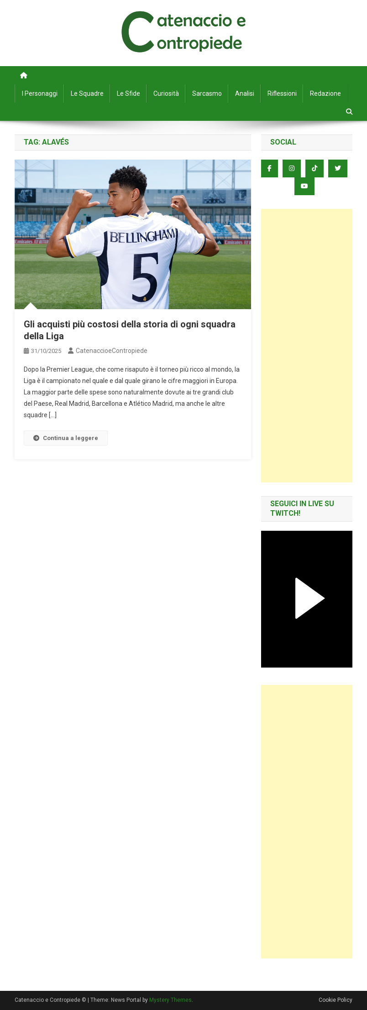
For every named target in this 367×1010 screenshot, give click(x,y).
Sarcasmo (207, 93)
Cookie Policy (335, 1000)
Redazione (325, 93)
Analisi (244, 93)
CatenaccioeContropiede (111, 350)
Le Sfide (128, 93)
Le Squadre (87, 93)
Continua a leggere (65, 438)
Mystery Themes (170, 1000)
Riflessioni (282, 93)
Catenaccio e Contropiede (183, 18)
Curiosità (166, 93)
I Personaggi (40, 93)
